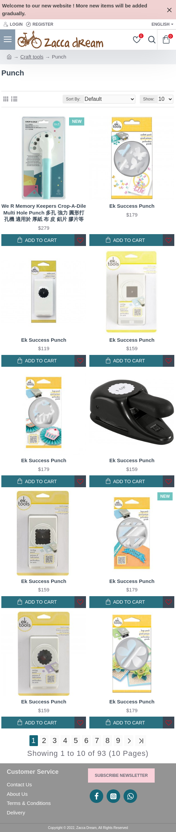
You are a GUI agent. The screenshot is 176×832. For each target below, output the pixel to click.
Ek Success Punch (131, 206)
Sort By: (73, 99)
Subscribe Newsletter (121, 775)
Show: (148, 99)
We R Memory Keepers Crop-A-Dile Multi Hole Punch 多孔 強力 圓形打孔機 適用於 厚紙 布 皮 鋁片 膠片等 (43, 212)
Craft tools (31, 57)
